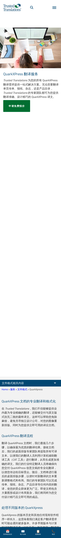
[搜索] (31, 7)
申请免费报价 (17, 106)
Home (5, 389)
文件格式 (22, 389)
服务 (12, 389)
